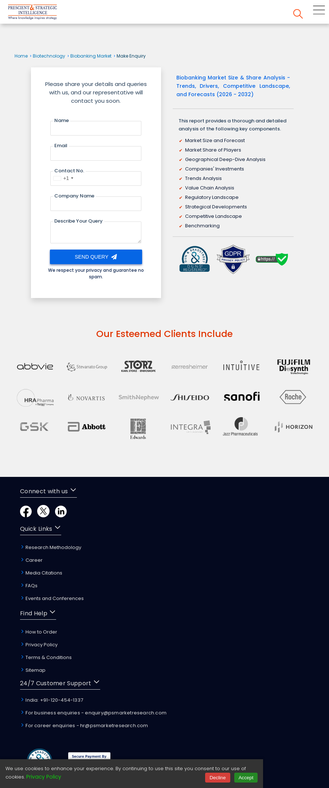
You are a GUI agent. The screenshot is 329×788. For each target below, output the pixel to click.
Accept (246, 777)
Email (60, 145)
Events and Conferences (52, 598)
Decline (217, 777)
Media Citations (41, 572)
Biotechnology (49, 56)
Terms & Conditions (46, 657)
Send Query (96, 257)
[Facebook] (26, 515)
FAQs (29, 585)
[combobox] (63, 178)
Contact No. (69, 170)
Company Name (74, 195)
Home (21, 56)
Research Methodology (50, 547)
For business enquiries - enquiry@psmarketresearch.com (93, 712)
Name (61, 120)
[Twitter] (43, 515)
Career (31, 560)
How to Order (38, 631)
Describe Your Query (78, 220)
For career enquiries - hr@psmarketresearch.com (84, 725)
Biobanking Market (90, 56)
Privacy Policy (39, 644)
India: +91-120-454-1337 (51, 700)
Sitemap (33, 670)
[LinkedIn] (61, 515)
